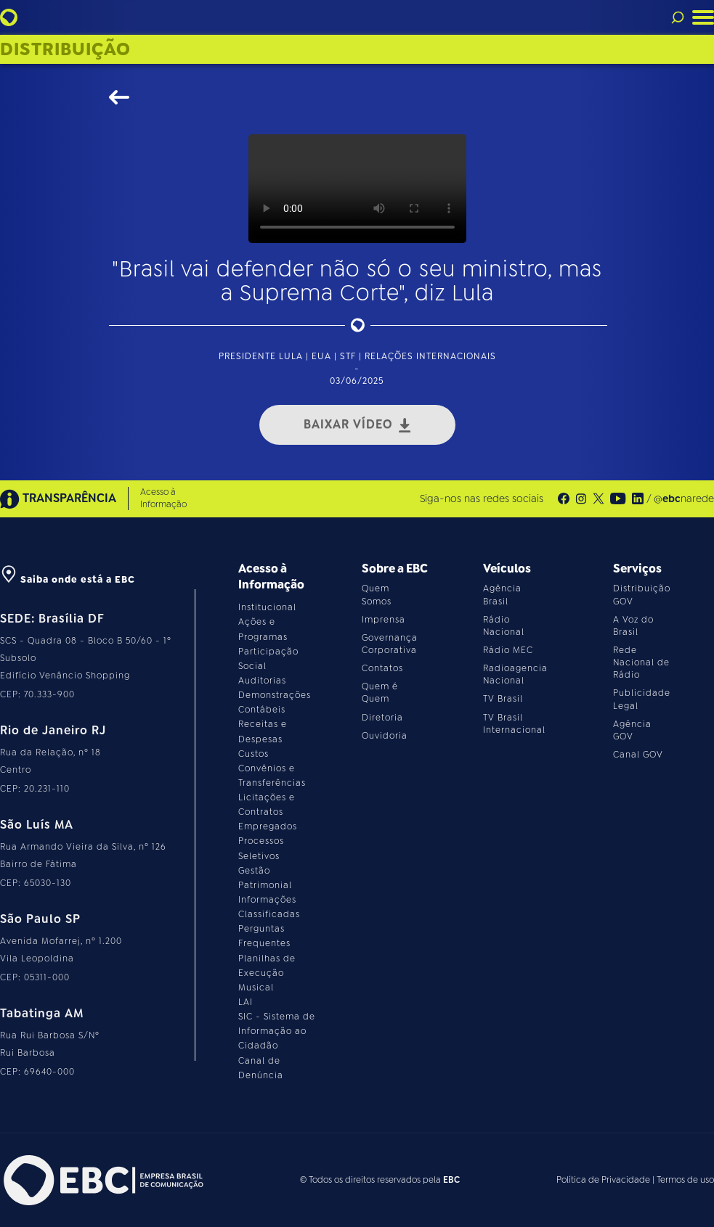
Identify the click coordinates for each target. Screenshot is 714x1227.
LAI (245, 1002)
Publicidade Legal (641, 699)
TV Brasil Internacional (514, 724)
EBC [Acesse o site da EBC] (451, 1180)
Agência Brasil (502, 595)
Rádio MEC (508, 650)
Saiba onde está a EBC (67, 579)
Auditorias (262, 680)
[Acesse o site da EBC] (101, 1180)
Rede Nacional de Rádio (641, 662)
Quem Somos (377, 595)
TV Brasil (503, 699)
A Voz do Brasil (633, 626)
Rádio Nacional (503, 626)
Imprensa (383, 619)
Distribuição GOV (641, 595)
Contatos (382, 668)
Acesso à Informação (163, 498)
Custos (253, 754)
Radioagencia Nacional (515, 674)
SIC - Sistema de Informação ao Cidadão (276, 1031)
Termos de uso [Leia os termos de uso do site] (685, 1180)
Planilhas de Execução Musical (267, 973)
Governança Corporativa (390, 644)
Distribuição (65, 49)
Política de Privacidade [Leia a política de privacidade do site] (603, 1180)
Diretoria (382, 717)
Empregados (267, 826)
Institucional (267, 607)
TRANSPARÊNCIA (58, 499)
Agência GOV (632, 730)
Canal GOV (638, 754)
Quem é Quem (380, 693)
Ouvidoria (384, 736)
